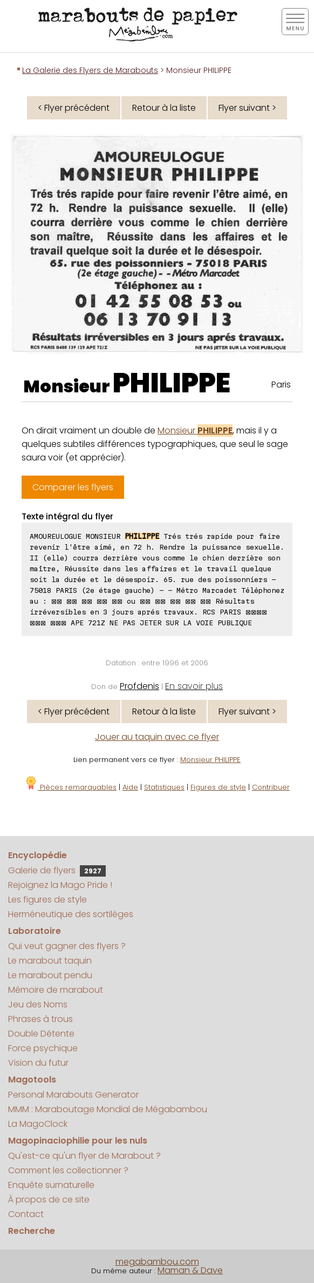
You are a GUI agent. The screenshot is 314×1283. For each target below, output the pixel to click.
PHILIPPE (171, 383)
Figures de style (218, 787)
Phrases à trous (40, 1019)
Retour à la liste (164, 108)
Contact (26, 1214)
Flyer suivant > (247, 108)
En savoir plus (194, 686)
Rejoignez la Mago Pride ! (60, 885)
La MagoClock (37, 1124)
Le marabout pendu (50, 975)
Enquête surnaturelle (51, 1185)
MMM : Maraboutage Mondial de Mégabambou (107, 1109)
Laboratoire (34, 931)
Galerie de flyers (57, 870)
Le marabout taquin (50, 960)
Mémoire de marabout (55, 990)
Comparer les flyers (72, 487)
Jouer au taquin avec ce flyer (157, 737)
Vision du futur (38, 1063)
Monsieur (195, 430)
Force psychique (43, 1048)
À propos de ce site (49, 1199)
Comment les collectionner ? (68, 1170)
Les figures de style (47, 899)
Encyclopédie (37, 855)
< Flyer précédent (74, 108)
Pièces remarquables (70, 787)
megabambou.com (157, 1261)
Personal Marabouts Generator (73, 1094)
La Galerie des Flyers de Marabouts (90, 70)
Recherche (31, 1231)
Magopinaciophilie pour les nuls (77, 1140)
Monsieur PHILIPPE (210, 759)
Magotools (32, 1079)
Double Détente (41, 1033)
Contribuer (271, 787)
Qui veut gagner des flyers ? (67, 946)
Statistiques (164, 787)
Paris (281, 384)
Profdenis (139, 686)
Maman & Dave (190, 1270)
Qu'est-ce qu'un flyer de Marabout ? (84, 1156)
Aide (130, 787)
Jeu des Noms (37, 1004)
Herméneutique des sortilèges (70, 914)
